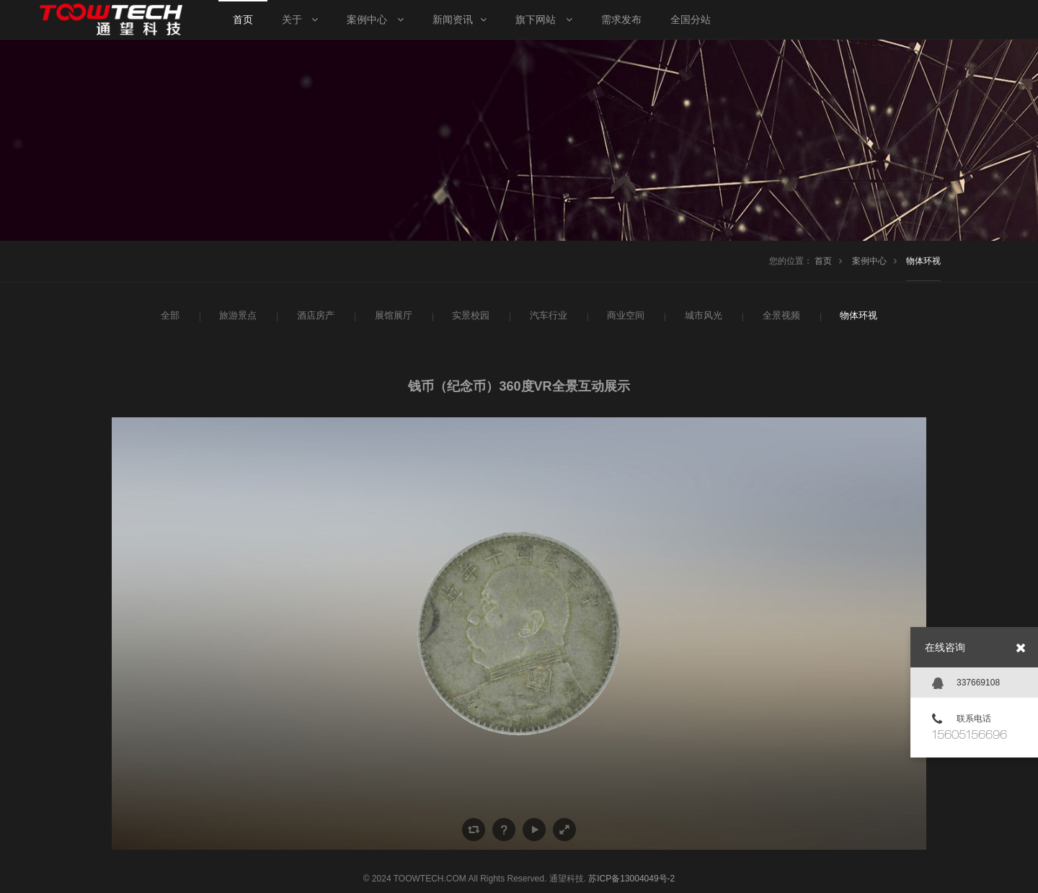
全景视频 (780, 315)
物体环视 (923, 261)
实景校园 (469, 315)
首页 (823, 261)
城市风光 (702, 315)
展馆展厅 (392, 315)
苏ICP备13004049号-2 (631, 879)
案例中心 (869, 261)
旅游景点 (236, 315)
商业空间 (624, 315)
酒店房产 (314, 315)
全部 (169, 315)
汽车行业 (547, 315)
